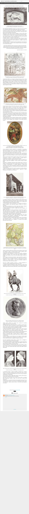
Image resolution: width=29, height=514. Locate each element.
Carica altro (15, 409)
